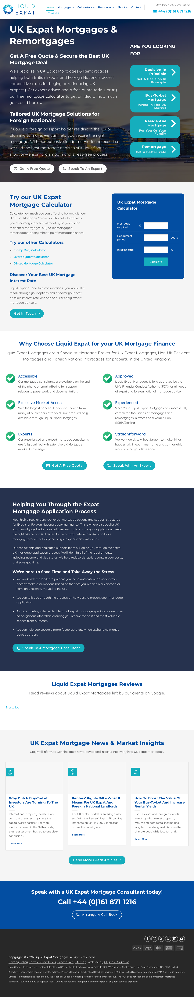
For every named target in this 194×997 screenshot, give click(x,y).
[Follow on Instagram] (154, 939)
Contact (136, 7)
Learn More (15, 843)
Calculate (155, 261)
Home (50, 7)
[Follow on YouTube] (182, 939)
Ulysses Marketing (117, 962)
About (122, 7)
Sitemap (80, 962)
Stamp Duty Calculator (30, 250)
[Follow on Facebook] (147, 939)
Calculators (86, 7)
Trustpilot (53, 13)
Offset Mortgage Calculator (33, 263)
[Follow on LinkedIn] (175, 939)
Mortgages (65, 7)
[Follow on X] (161, 939)
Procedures (65, 962)
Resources (106, 7)
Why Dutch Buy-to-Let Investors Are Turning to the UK (33, 802)
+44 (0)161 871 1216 (104, 902)
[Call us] (168, 939)
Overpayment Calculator (31, 257)
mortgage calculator (45, 96)
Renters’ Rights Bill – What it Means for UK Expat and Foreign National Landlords (96, 802)
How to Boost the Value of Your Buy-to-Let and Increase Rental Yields (160, 802)
